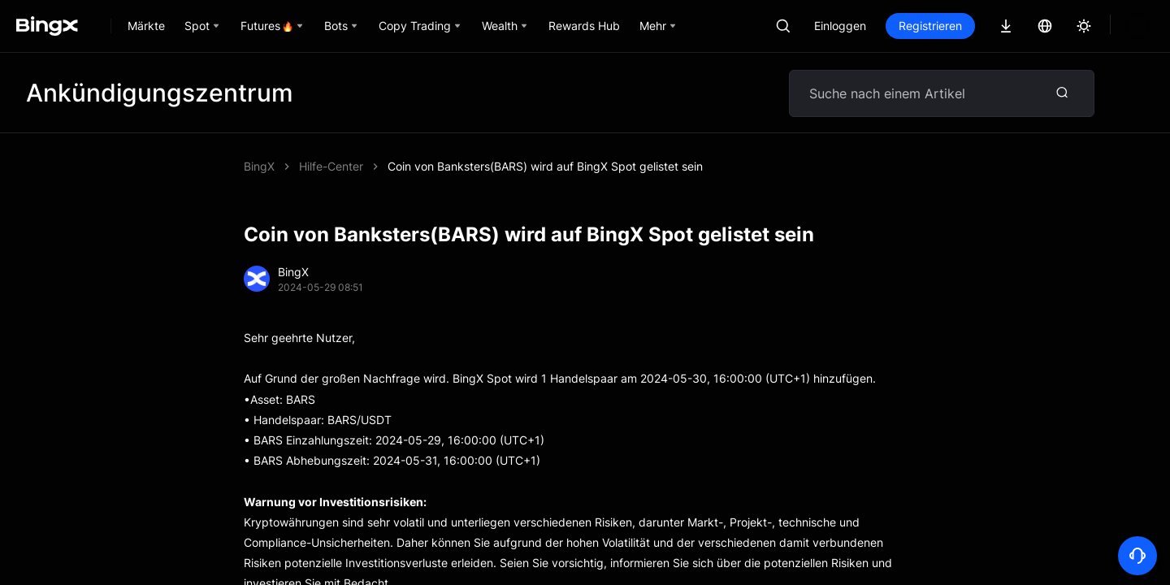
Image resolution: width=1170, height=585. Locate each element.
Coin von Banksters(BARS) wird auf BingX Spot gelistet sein (545, 166)
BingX (259, 166)
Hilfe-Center (331, 166)
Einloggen (895, 25)
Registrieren (985, 25)
